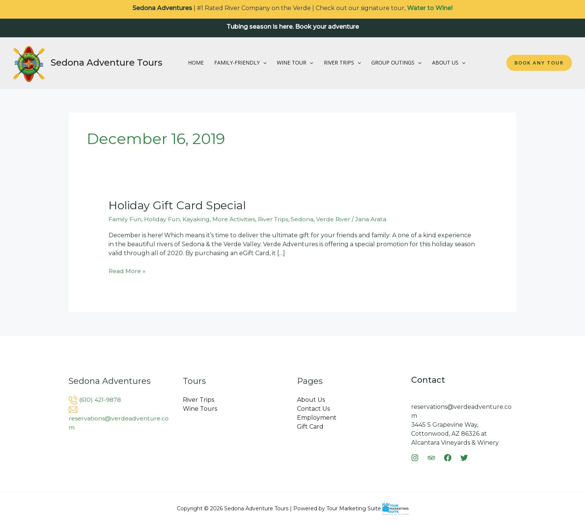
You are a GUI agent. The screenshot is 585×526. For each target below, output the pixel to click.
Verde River (335, 219)
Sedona (303, 219)
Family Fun (125, 219)
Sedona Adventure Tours (106, 62)
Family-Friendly (240, 62)
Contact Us (313, 408)
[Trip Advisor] (431, 457)
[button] (263, 62)
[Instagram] (415, 457)
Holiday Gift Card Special (177, 205)
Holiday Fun (162, 219)
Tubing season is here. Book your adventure (292, 26)
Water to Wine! (430, 8)
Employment (317, 417)
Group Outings (396, 62)
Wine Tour (295, 62)
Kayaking (196, 219)
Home (196, 62)
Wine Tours (200, 408)
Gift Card (310, 426)
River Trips (342, 62)
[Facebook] (447, 457)
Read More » (127, 270)
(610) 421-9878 (100, 399)
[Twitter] (464, 457)
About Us (448, 62)
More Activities (234, 219)
